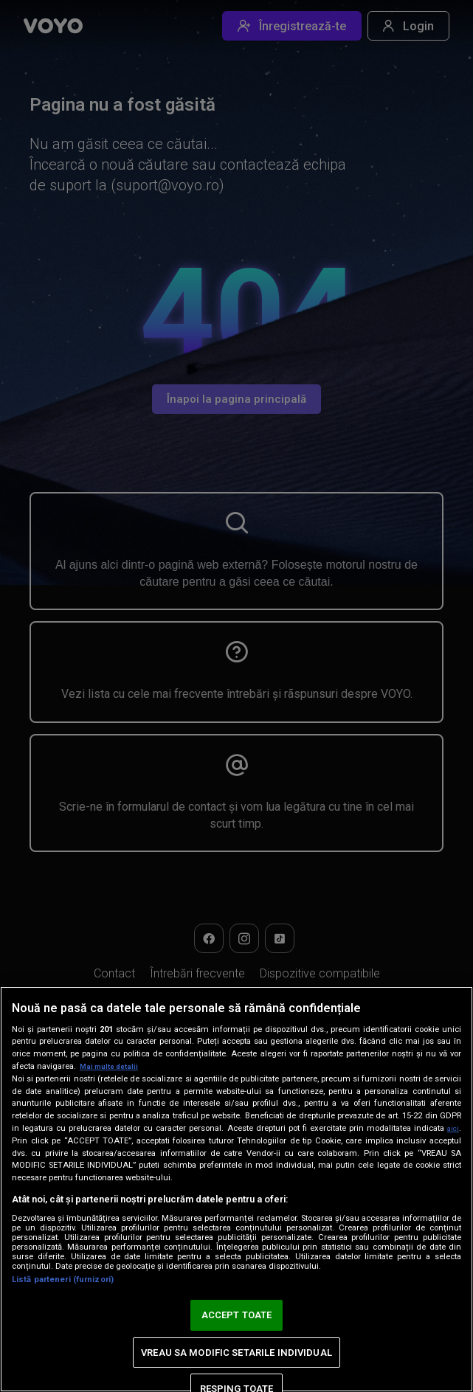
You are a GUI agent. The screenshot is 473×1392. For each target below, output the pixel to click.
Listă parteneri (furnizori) (63, 1279)
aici (451, 1128)
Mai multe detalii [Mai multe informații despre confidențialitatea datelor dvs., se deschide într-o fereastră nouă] (112, 1066)
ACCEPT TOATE (236, 1314)
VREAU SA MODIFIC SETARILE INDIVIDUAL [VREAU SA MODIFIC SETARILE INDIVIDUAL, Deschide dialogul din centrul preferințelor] (236, 1352)
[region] (236, 1189)
